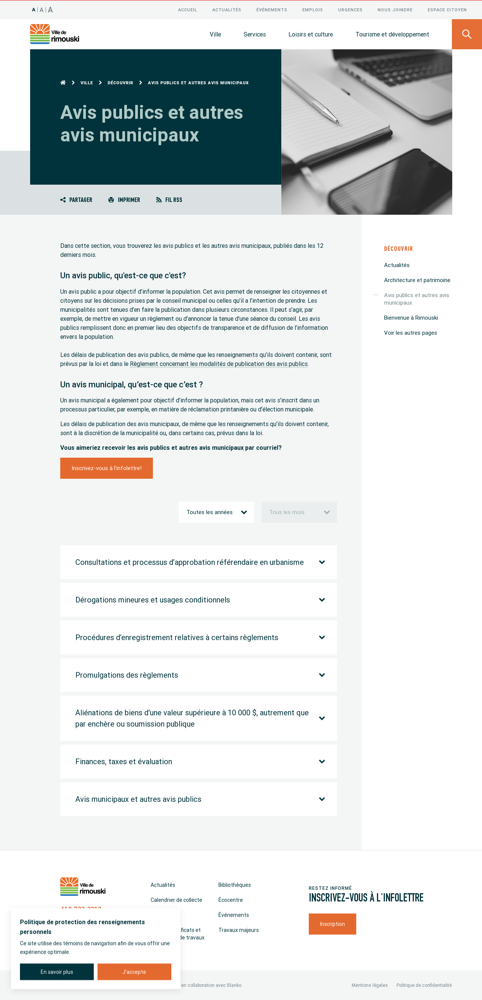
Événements (271, 9)
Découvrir (120, 82)
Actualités (226, 9)
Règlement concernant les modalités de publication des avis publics (219, 363)
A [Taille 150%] (50, 9)
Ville (215, 34)
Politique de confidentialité (424, 985)
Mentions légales (370, 985)
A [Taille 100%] (34, 9)
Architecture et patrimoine (417, 279)
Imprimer (124, 199)
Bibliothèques (234, 884)
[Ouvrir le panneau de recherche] (467, 34)
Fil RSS (169, 199)
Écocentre (230, 899)
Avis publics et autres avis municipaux (416, 298)
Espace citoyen (447, 9)
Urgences (350, 9)
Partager (76, 199)
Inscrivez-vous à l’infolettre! (107, 467)
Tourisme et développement (392, 34)
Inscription (332, 923)
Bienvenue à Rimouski (411, 317)
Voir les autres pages (410, 332)
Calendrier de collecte (176, 899)
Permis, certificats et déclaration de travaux (177, 933)
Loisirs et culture (310, 34)
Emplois (312, 9)
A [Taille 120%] (42, 9)
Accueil (187, 9)
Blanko (234, 985)
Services (255, 34)
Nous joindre (395, 9)
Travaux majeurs (238, 929)
